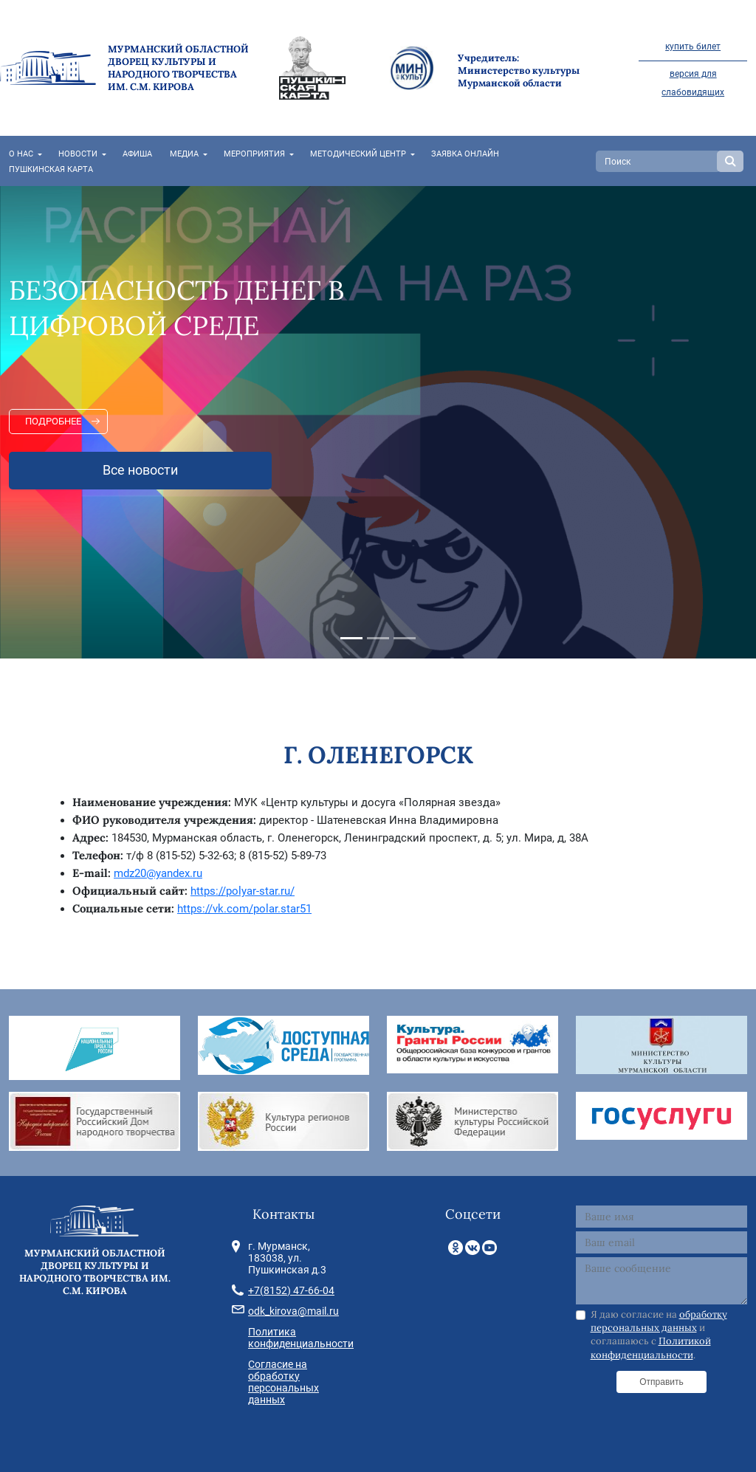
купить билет (693, 46)
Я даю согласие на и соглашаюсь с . (659, 1334)
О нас (21, 154)
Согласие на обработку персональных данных (283, 1382)
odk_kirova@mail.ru (293, 1311)
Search (730, 161)
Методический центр (358, 154)
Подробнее (53, 421)
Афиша (137, 154)
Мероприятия (254, 154)
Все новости (140, 470)
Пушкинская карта (51, 169)
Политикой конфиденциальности (651, 1348)
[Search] (658, 161)
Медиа (184, 154)
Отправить (661, 1382)
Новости (77, 154)
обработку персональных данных (659, 1321)
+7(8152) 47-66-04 (291, 1290)
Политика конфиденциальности (301, 1337)
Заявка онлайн (465, 154)
